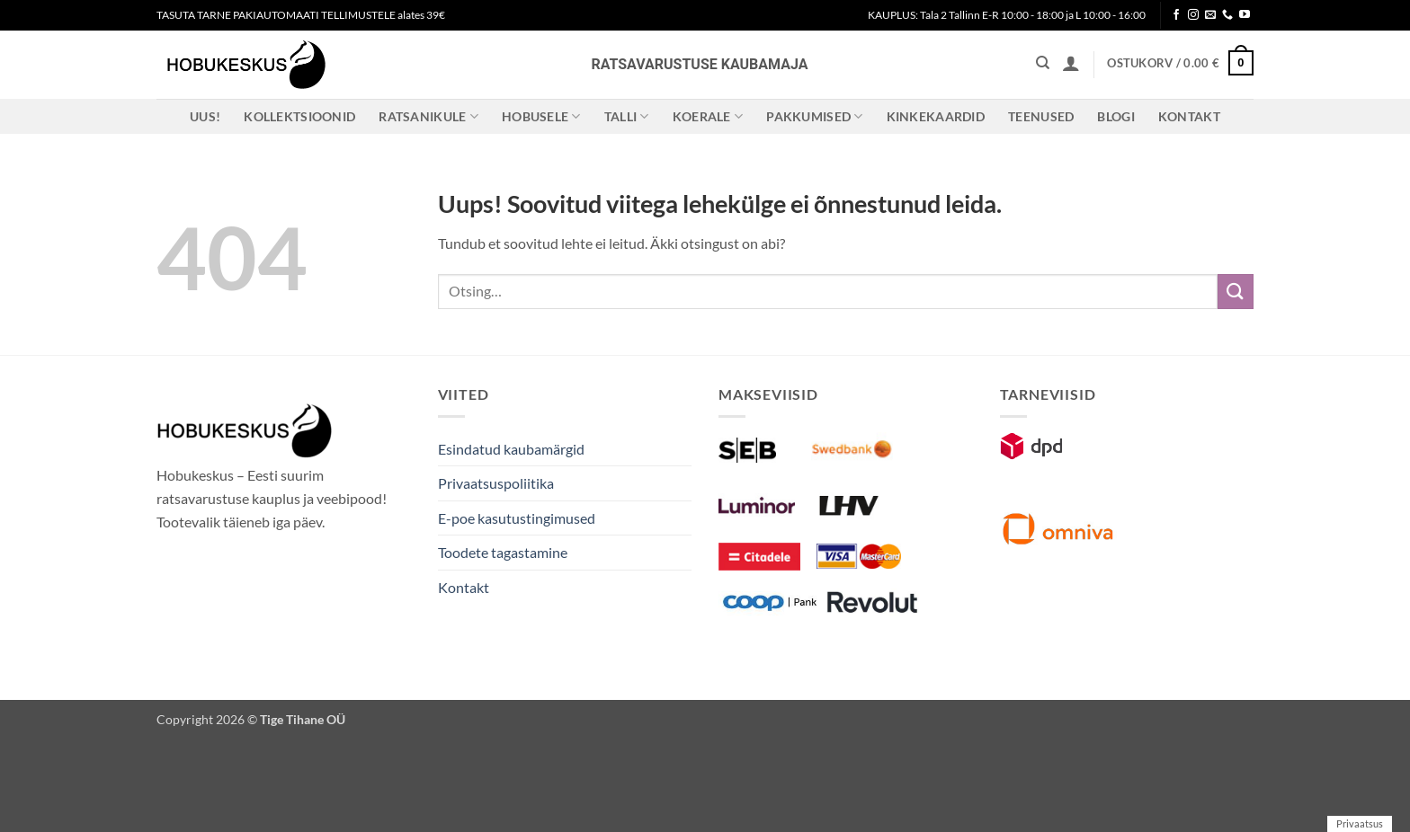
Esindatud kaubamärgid (511, 448)
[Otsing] (1042, 63)
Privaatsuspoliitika (496, 482)
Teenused (1041, 116)
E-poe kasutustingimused (516, 518)
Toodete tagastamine (502, 552)
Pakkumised (814, 116)
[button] (1071, 63)
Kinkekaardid (936, 116)
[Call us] (1227, 15)
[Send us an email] (1210, 15)
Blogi (1115, 116)
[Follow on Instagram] (1193, 15)
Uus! (205, 116)
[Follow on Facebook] (1176, 15)
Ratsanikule (428, 116)
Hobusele (541, 116)
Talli (626, 116)
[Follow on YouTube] (1244, 15)
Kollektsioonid (299, 116)
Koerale (708, 116)
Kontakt (1189, 116)
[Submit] (1236, 291)
